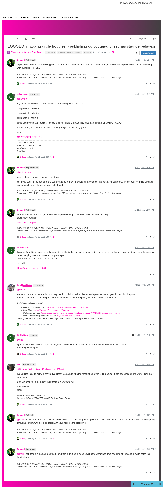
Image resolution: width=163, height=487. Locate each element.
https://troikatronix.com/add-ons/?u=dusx (51, 307)
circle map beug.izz (26, 219)
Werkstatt (50, 17)
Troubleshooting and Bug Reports (27, 49)
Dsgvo (133, 2)
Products (10, 17)
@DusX (33, 332)
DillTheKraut (22, 244)
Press (124, 2)
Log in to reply (149, 50)
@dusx (20, 336)
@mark (29, 412)
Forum (24, 17)
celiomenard (22, 91)
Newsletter (70, 17)
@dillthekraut (34, 366)
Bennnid (21, 57)
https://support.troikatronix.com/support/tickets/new (66, 304)
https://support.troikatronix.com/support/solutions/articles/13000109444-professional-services (80, 310)
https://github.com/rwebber (68, 312)
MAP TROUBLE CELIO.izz (30, 134)
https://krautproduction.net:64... (32, 265)
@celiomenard (32, 164)
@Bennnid (30, 57)
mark (19, 361)
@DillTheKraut (29, 362)
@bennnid (22, 95)
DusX (19, 282)
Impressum (145, 2)
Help (36, 17)
